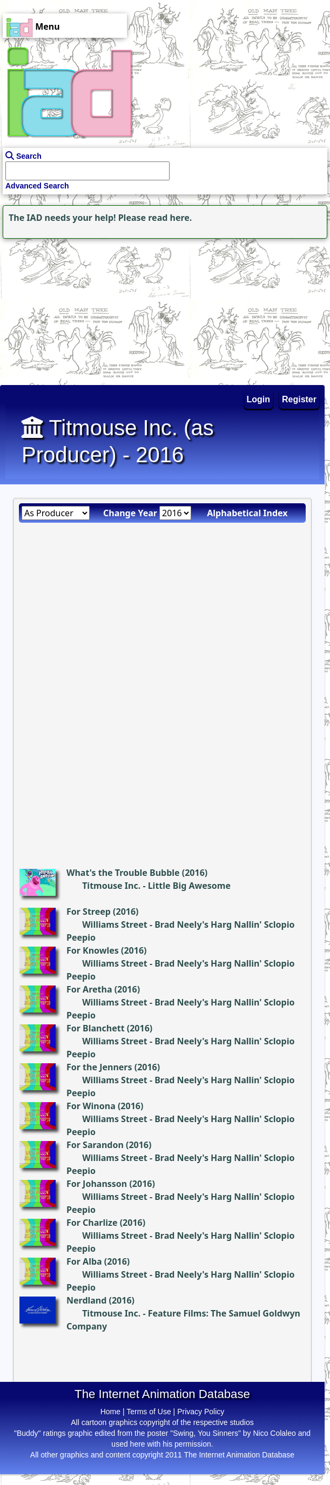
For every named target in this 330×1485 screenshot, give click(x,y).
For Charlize (92, 1222)
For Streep (88, 911)
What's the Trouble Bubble (123, 873)
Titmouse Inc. (111, 886)
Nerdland (86, 1300)
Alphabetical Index (247, 513)
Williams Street (114, 924)
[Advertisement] (67, 308)
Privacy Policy (200, 1411)
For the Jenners (99, 1067)
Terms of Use (148, 1411)
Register (299, 399)
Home (110, 1411)
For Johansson (96, 1184)
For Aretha (89, 989)
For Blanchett (95, 1028)
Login (259, 399)
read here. (170, 218)
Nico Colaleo (274, 1433)
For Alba (84, 1261)
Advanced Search (37, 185)
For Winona (91, 1106)
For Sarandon (95, 1145)
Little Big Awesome (189, 886)
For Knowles (92, 950)
